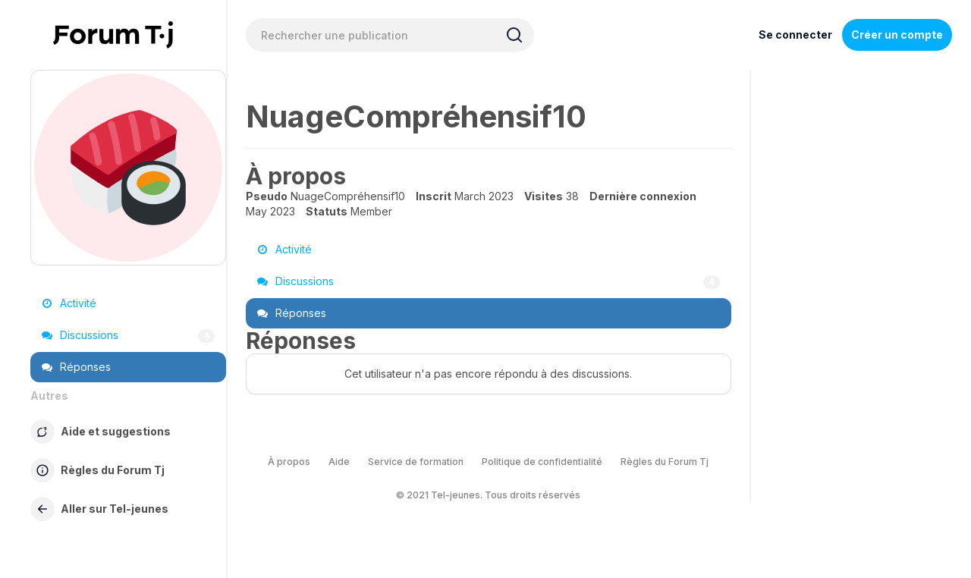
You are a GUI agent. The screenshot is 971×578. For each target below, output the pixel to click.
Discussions (128, 335)
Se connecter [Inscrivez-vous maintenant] (795, 34)
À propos (289, 461)
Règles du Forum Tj (665, 461)
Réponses (76, 366)
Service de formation (416, 461)
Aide (339, 461)
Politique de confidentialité (542, 461)
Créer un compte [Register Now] (897, 34)
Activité (69, 303)
